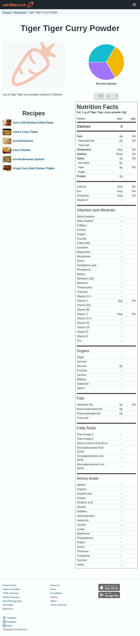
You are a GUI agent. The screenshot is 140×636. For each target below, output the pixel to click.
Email (7, 625)
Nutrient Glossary (11, 597)
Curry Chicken (21, 150)
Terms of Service (58, 605)
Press (53, 589)
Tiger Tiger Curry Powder (69, 28)
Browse (7, 12)
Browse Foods (10, 585)
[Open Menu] (134, 4)
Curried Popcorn (23, 141)
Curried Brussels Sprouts (28, 159)
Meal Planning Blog (12, 601)
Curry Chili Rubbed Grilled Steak (33, 122)
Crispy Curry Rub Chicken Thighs (34, 168)
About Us (54, 585)
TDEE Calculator (11, 593)
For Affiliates (56, 593)
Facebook (9, 618)
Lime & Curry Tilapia (25, 132)
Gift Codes (8, 605)
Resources (8, 609)
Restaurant (20, 12)
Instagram (9, 622)
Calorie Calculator (11, 589)
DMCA (53, 601)
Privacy (54, 597)
